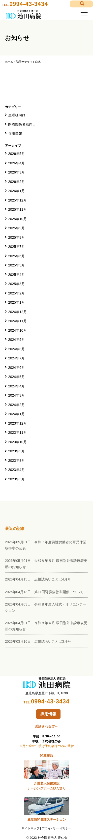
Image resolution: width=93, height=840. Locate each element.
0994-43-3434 (28, 4)
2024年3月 (16, 395)
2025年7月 (16, 247)
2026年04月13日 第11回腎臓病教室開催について (44, 592)
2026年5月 (16, 154)
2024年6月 (16, 368)
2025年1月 (16, 302)
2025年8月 (16, 237)
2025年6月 (16, 256)
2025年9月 (16, 228)
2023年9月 (16, 451)
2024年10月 (17, 330)
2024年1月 (16, 414)
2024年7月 (16, 358)
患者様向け (17, 115)
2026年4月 (16, 163)
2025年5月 (16, 265)
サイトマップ (30, 828)
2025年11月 (17, 209)
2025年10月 (17, 219)
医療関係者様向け (22, 124)
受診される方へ (46, 726)
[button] (81, 4)
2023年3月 (16, 479)
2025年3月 (16, 284)
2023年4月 (16, 470)
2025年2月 (16, 293)
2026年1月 (16, 191)
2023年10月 (17, 442)
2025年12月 (17, 200)
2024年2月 (16, 405)
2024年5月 (16, 377)
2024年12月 (17, 312)
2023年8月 (16, 461)
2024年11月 (17, 321)
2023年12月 (17, 423)
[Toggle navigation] (84, 14)
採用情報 (15, 134)
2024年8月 (16, 349)
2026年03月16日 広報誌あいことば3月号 (38, 641)
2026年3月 (16, 172)
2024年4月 (16, 386)
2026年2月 (16, 182)
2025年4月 (16, 275)
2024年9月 (16, 340)
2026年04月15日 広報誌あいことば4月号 (38, 579)
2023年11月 (17, 432)
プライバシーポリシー (57, 828)
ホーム (9, 61)
